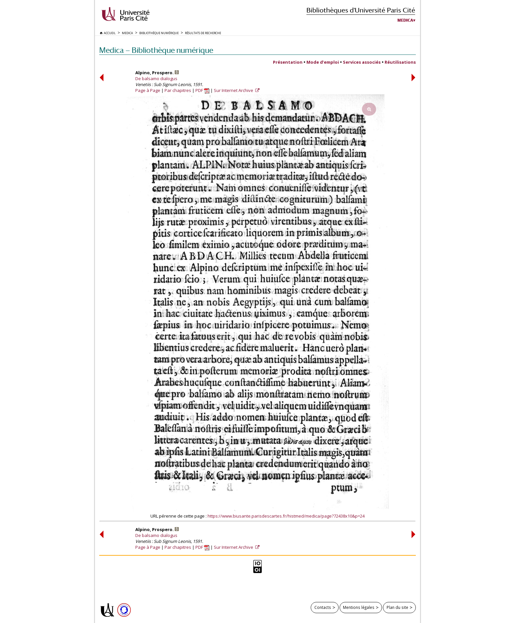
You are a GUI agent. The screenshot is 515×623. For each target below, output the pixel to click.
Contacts (322, 607)
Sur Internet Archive (234, 90)
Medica (405, 20)
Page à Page (147, 90)
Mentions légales (358, 607)
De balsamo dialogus (156, 78)
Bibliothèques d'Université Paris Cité (360, 10)
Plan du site (397, 607)
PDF (202, 90)
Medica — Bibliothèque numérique (156, 50)
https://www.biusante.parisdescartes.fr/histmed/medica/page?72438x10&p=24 (286, 516)
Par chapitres (178, 90)
